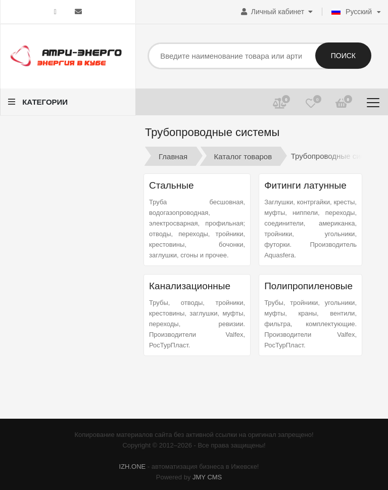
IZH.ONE (132, 466)
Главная (173, 156)
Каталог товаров (243, 156)
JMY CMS (207, 477)
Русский (351, 12)
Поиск (343, 56)
